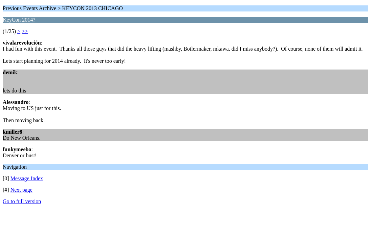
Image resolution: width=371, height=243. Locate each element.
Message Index (26, 178)
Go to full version (22, 201)
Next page (21, 190)
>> (25, 31)
